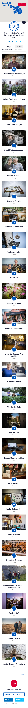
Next (23, 674)
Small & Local (14, 26)
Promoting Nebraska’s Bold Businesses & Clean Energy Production (14, 35)
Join (22, 4)
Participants (9, 46)
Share (9, 41)
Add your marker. (14, 685)
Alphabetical (18, 49)
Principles (19, 46)
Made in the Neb (6, 4)
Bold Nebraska (17, 704)
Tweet (17, 41)
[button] (11, 6)
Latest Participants (7, 49)
